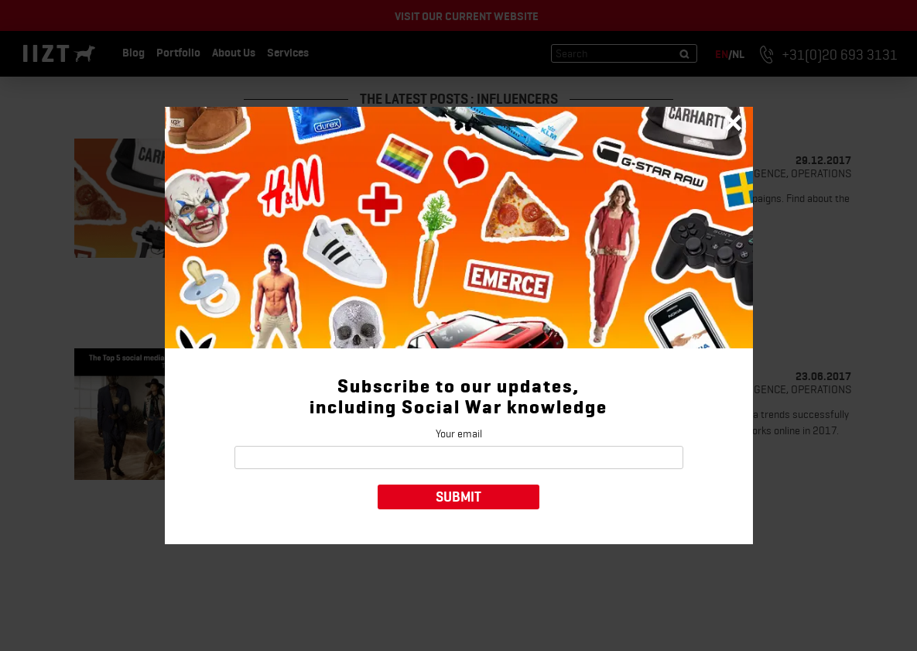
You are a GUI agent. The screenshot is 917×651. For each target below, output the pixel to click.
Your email (459, 433)
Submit (458, 496)
